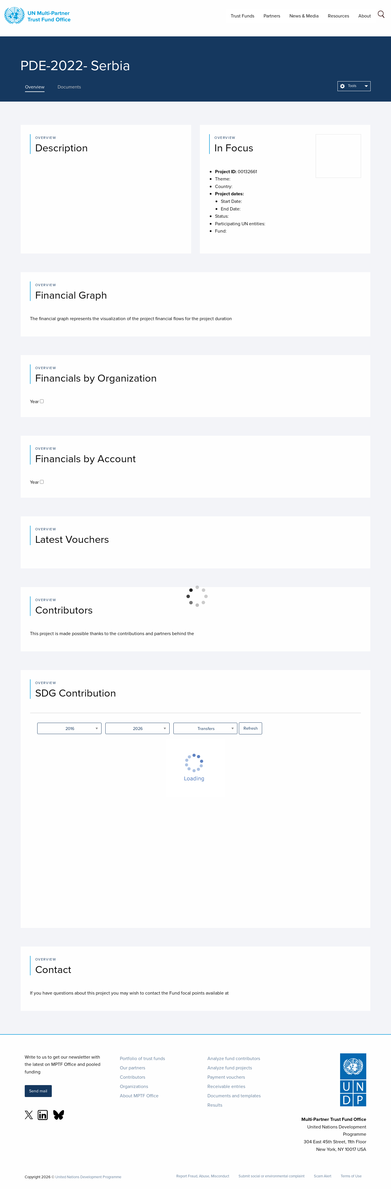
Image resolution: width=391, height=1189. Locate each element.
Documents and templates (234, 1095)
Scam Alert (322, 1176)
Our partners (132, 1067)
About (364, 16)
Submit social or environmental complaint (272, 1176)
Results (214, 1105)
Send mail (38, 1091)
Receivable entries (226, 1086)
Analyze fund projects (229, 1067)
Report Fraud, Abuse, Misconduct (202, 1176)
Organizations (134, 1086)
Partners (272, 16)
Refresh (251, 728)
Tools (348, 85)
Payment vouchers (226, 1077)
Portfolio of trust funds (142, 1058)
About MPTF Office (139, 1095)
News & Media (304, 16)
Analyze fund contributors (233, 1058)
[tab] (39, 86)
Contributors (132, 1077)
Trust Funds (242, 16)
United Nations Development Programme (88, 1176)
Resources (338, 16)
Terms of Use (351, 1176)
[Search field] (381, 15)
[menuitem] (354, 86)
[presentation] (39, 86)
